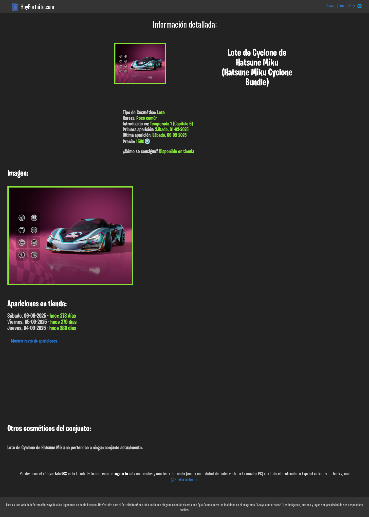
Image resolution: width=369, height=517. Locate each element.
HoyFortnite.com (37, 6)
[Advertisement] (148, 382)
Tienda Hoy (346, 5)
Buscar (331, 5)
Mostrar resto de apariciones (34, 341)
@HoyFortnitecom (184, 480)
